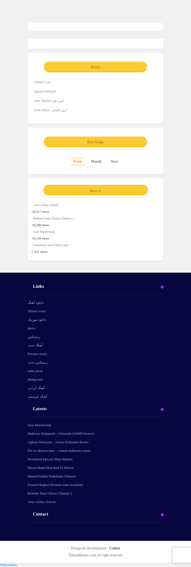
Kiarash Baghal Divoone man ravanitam (55, 485)
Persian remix (37, 354)
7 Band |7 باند (42, 82)
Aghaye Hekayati (45, 91)
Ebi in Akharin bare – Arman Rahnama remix (59, 451)
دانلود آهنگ (36, 303)
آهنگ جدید (35, 345)
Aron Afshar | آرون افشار (50, 110)
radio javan (35, 371)
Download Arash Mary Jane (51, 245)
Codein (114, 548)
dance (32, 328)
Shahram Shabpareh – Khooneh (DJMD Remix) (61, 434)
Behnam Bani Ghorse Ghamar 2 (53, 218)
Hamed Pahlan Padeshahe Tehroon (52, 476)
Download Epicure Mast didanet (50, 459)
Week (77, 161)
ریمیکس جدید (38, 362)
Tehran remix (37, 311)
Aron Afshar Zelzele (46, 205)
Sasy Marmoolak (44, 232)
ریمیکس (34, 337)
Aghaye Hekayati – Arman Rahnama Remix (58, 442)
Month (96, 161)
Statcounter (8, 565)
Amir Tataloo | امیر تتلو (49, 101)
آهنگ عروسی (37, 396)
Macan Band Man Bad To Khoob (51, 468)
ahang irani (35, 379)
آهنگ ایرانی (36, 388)
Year (114, 161)
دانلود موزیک (37, 320)
